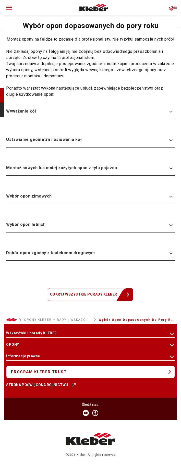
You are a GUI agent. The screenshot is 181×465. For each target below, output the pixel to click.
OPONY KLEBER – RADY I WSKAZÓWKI (57, 320)
